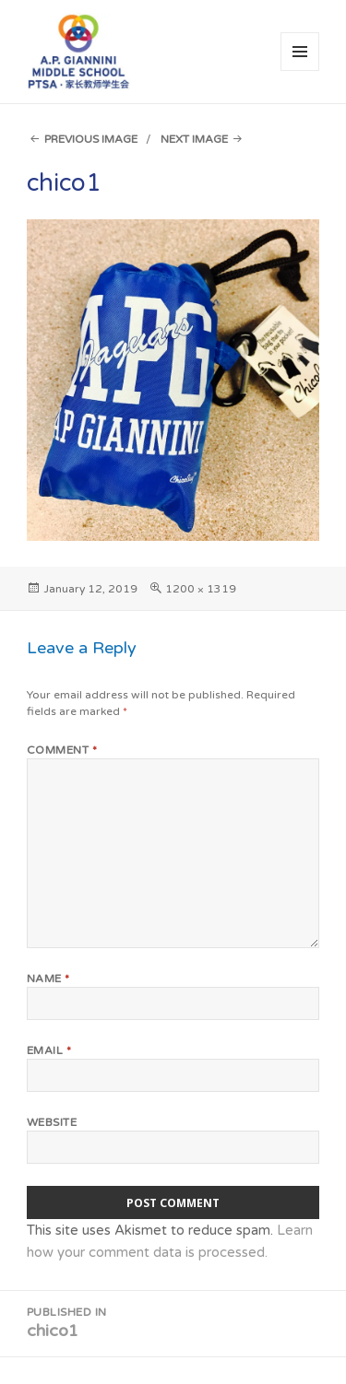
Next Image (194, 139)
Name (48, 978)
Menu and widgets (300, 70)
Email (49, 1050)
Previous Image (90, 139)
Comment (62, 750)
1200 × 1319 (200, 588)
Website (52, 1122)
